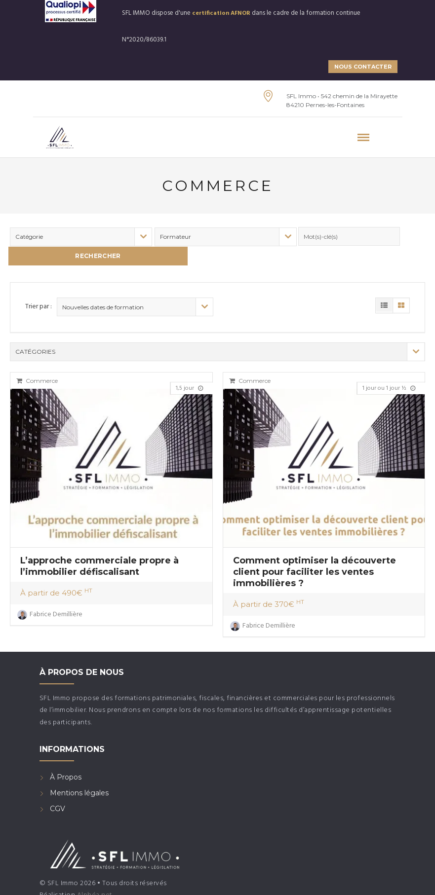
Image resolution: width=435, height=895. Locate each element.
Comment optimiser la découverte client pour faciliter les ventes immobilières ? (314, 550)
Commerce (37, 359)
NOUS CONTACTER (363, 66)
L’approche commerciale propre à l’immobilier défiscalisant (99, 544)
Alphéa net (95, 873)
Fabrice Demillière (49, 592)
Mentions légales (79, 771)
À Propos (65, 755)
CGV (57, 787)
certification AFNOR (221, 13)
